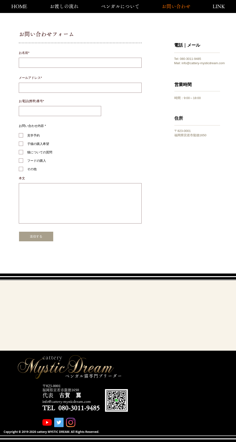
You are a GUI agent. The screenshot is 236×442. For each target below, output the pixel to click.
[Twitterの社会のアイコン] (59, 422)
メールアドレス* (30, 77)
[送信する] (36, 236)
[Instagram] (70, 422)
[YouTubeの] (47, 422)
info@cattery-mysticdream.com (203, 63)
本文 (22, 178)
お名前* (24, 52)
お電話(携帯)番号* (31, 101)
